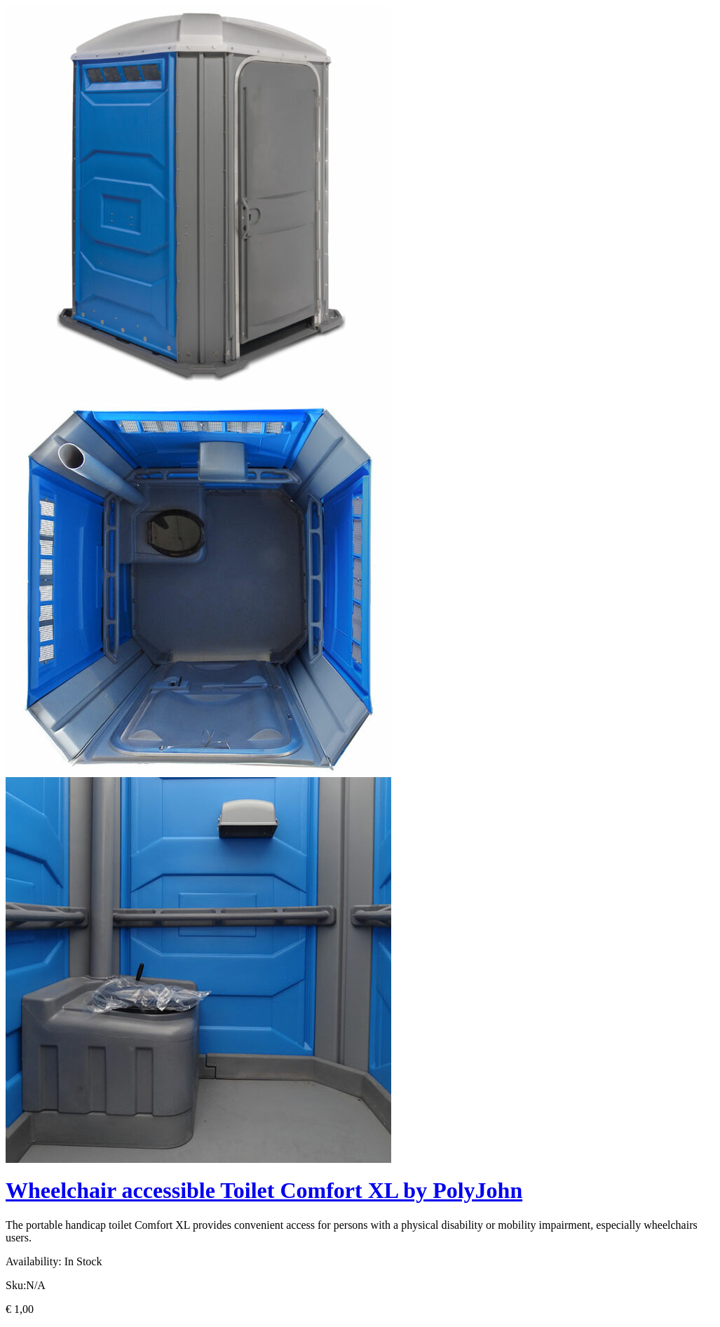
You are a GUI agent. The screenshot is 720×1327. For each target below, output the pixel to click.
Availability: (34, 1261)
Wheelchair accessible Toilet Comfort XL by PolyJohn (264, 1190)
